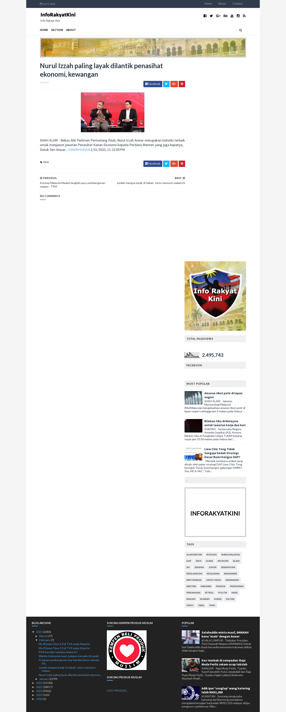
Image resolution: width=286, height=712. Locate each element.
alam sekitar (202, 354)
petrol (217, 392)
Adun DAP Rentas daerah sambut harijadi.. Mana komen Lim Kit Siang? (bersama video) (225, 520)
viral (209, 405)
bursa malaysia (239, 354)
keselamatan (202, 373)
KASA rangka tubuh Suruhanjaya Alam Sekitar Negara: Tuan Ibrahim (227, 679)
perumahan (202, 392)
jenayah (207, 367)
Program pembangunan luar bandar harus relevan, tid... (69, 461)
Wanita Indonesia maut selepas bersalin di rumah (69, 456)
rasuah (199, 399)
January (44, 479)
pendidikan (245, 386)
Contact (246, 3)
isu (196, 367)
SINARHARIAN (92, 150)
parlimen (214, 386)
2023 (39, 432)
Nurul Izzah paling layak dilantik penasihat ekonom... (70, 475)
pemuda (229, 386)
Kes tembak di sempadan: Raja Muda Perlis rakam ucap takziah (224, 462)
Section (49, 30)
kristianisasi (202, 380)
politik (230, 392)
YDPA (220, 405)
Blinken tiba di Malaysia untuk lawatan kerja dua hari (233, 223)
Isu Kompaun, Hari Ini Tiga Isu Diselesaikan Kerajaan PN (223, 575)
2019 (39, 495)
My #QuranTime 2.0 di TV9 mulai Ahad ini (64, 444)
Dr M (207, 361)
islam (244, 361)
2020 (39, 491)
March (43, 436)
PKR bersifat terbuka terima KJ (58, 452)
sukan (226, 399)
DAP (197, 361)
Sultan (238, 399)
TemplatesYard (64, 706)
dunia (217, 361)
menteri (199, 386)
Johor (221, 367)
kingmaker (238, 373)
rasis (243, 392)
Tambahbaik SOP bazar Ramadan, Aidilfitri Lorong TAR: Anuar (226, 652)
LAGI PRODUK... (117, 490)
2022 (39, 483)
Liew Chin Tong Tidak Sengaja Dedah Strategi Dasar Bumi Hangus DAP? (230, 253)
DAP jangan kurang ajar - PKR (222, 598)
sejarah (213, 399)
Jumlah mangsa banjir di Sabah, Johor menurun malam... (67, 469)
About (230, 3)
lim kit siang (221, 380)
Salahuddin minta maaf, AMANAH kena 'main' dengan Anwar (225, 434)
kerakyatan (236, 367)
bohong (220, 354)
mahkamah (240, 380)
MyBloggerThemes (106, 706)
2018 (39, 499)
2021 (39, 487)
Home (216, 3)
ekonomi (231, 361)
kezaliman (221, 373)
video (198, 405)
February (45, 440)
